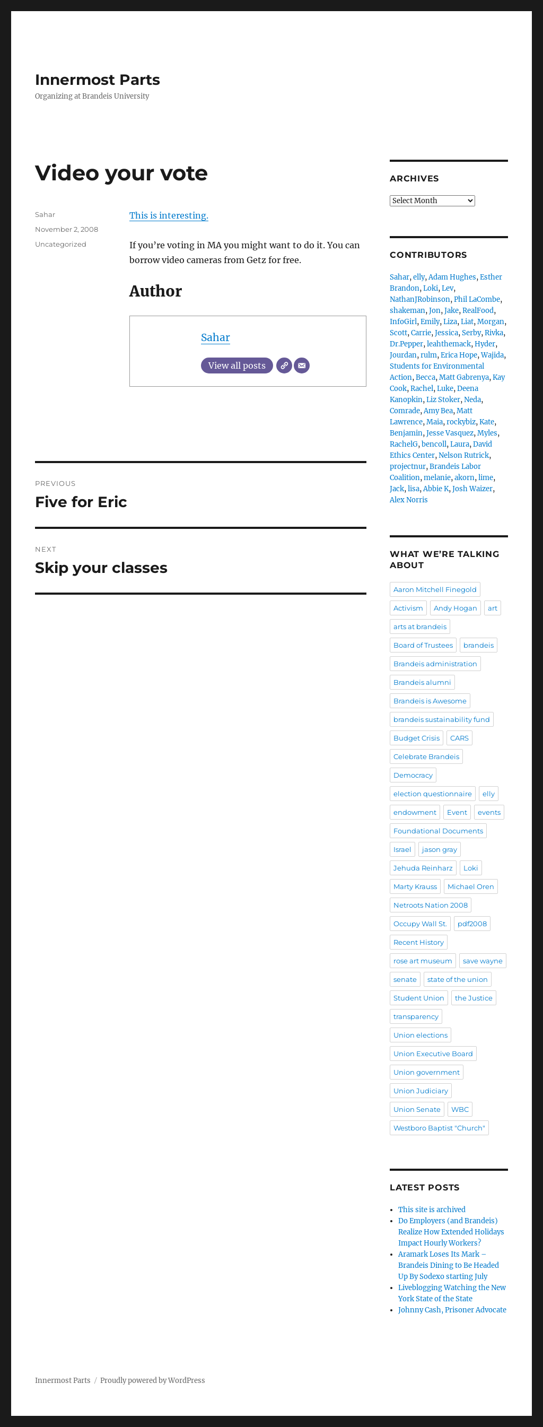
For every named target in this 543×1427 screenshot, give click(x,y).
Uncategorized (60, 244)
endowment (414, 812)
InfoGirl (403, 321)
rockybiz (461, 422)
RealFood (478, 310)
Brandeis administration (435, 663)
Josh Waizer (472, 488)
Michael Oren (471, 886)
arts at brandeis (419, 626)
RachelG (404, 444)
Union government (426, 1072)
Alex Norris (409, 499)
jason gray (439, 849)
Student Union (418, 998)
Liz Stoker (443, 399)
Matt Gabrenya (464, 377)
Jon (435, 310)
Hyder (485, 344)
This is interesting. (168, 215)
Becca (425, 377)
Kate (486, 422)
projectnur (408, 466)
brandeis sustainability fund (441, 719)
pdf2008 (472, 923)
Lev (447, 288)
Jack (397, 488)
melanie (437, 477)
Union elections (420, 1035)
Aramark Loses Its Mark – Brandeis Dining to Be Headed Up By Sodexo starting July (448, 1265)
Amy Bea (438, 410)
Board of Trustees (423, 645)
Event (457, 812)
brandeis (478, 645)
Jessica (446, 332)
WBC (460, 1109)
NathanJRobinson (420, 299)
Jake (451, 310)
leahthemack (449, 344)
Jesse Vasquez (450, 433)
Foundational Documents (438, 830)
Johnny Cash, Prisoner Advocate (452, 1310)
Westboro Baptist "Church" (439, 1128)
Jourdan (403, 355)
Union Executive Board (433, 1053)
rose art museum (422, 960)
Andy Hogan (455, 608)
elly (419, 277)
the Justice (474, 998)
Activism (408, 608)
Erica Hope (459, 355)
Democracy (413, 775)
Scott (398, 332)
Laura (459, 444)
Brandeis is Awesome (430, 701)
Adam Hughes (452, 277)
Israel (402, 849)
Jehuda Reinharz (423, 868)
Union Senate (417, 1109)
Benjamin (406, 433)
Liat (467, 321)
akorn (464, 477)
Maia (434, 422)
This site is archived (432, 1209)
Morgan (490, 321)
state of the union (457, 979)
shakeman (407, 310)
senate (405, 979)
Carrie (421, 332)
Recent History (418, 942)
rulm (429, 355)
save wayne (483, 960)
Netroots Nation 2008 (430, 905)
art (492, 608)
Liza (450, 321)
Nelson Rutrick (464, 455)
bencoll (434, 444)
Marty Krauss (415, 886)
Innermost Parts (97, 80)
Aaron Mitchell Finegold (435, 589)
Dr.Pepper (406, 344)
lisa (413, 488)
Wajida (492, 355)
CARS (459, 738)
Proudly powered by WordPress (152, 1380)
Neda (472, 399)
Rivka (494, 332)
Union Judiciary (420, 1090)
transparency (416, 1016)
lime (485, 477)
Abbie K (436, 488)
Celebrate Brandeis (426, 756)
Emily (430, 321)
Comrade (405, 410)
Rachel (421, 388)
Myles (487, 433)
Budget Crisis (416, 738)
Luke (445, 388)
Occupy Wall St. (420, 923)
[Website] (284, 365)
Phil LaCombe (477, 299)
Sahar (215, 337)
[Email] (302, 365)
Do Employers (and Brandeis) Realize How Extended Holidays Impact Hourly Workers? (451, 1232)
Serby (471, 332)
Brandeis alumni (422, 682)
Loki (430, 288)
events (489, 812)
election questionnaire (432, 793)
